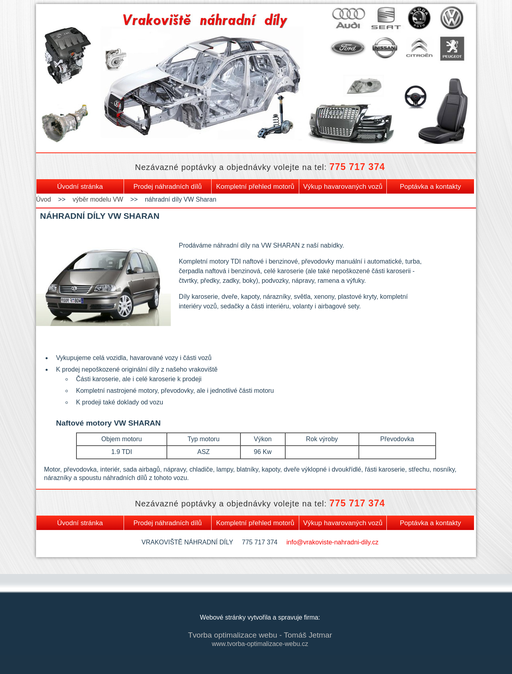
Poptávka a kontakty (430, 186)
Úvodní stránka (80, 186)
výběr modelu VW (98, 199)
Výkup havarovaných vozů (342, 186)
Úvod (43, 199)
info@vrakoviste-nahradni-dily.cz (332, 542)
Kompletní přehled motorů (255, 186)
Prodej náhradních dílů (167, 186)
